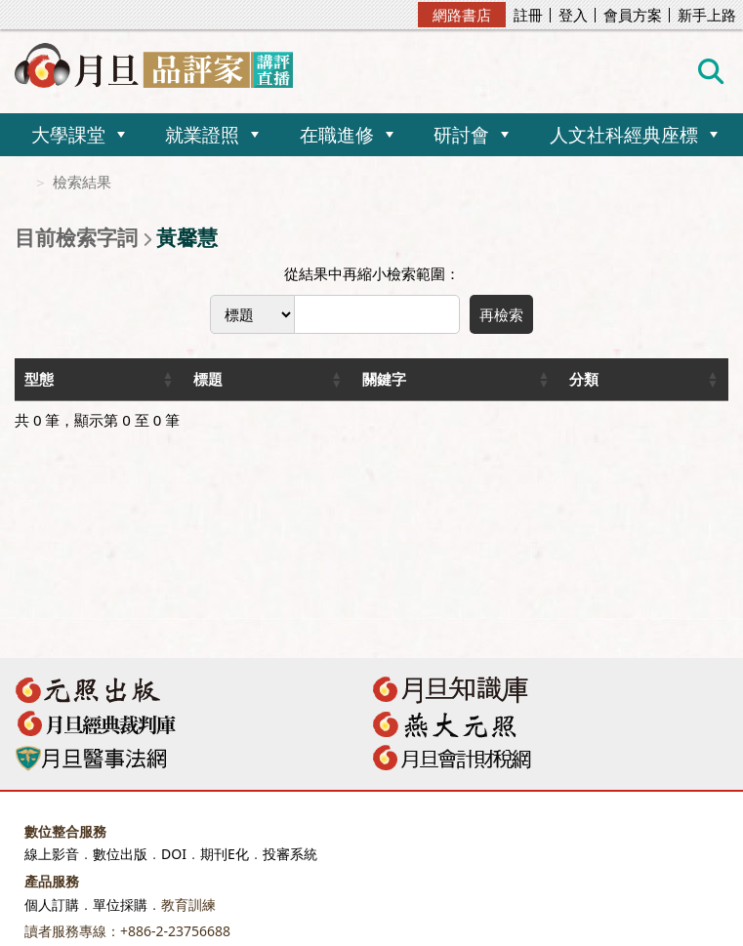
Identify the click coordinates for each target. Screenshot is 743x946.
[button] (168, 379)
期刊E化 (224, 853)
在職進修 (337, 134)
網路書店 (462, 14)
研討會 (461, 134)
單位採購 (120, 904)
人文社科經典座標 (624, 134)
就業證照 (202, 134)
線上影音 (51, 853)
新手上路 (707, 15)
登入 (573, 15)
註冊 (528, 15)
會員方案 (632, 15)
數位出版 (120, 853)
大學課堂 (68, 134)
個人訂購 (51, 904)
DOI (173, 853)
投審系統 (290, 853)
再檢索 (501, 314)
